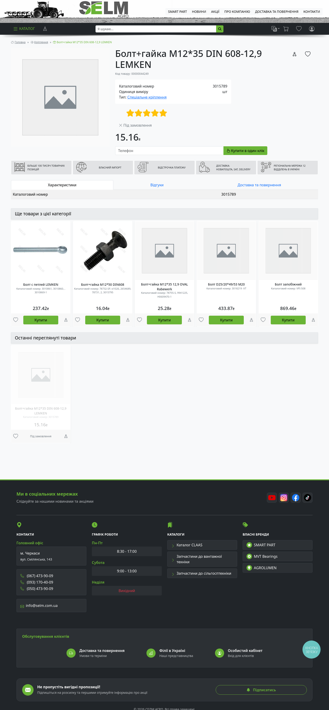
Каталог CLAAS (186, 544)
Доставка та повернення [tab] (259, 184)
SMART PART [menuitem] (177, 11)
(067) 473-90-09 (36, 575)
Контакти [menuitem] (311, 11)
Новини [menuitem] (199, 11)
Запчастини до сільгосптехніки (201, 573)
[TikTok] (307, 498)
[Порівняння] (45, 29)
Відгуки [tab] (157, 184)
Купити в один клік (245, 150)
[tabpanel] (164, 194)
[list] (275, 29)
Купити (40, 320)
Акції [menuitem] (215, 11)
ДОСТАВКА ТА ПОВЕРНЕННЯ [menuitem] (277, 11)
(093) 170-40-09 (36, 582)
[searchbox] (156, 28)
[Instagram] (284, 498)
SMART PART (261, 545)
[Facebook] (296, 498)
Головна (20, 42)
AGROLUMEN (262, 568)
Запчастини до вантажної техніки (196, 559)
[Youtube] (272, 498)
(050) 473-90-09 (36, 588)
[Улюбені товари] (15, 320)
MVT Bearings (262, 556)
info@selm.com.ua (39, 605)
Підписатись (261, 689)
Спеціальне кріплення (147, 97)
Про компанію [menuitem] (237, 11)
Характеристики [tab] (62, 184)
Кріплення (41, 42)
